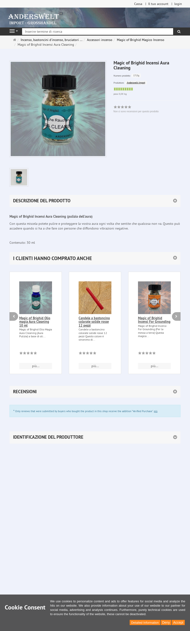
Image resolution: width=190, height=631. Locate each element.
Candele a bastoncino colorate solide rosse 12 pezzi (94, 322)
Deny (166, 622)
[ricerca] (179, 31)
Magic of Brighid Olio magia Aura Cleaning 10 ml (34, 322)
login (178, 4)
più (155, 411)
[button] (95, 258)
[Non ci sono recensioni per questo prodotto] (28, 354)
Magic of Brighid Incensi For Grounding (154, 320)
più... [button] (35, 366)
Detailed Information (145, 622)
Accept (178, 622)
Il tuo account (158, 4)
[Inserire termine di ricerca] (97, 31)
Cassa (138, 4)
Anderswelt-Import (136, 82)
